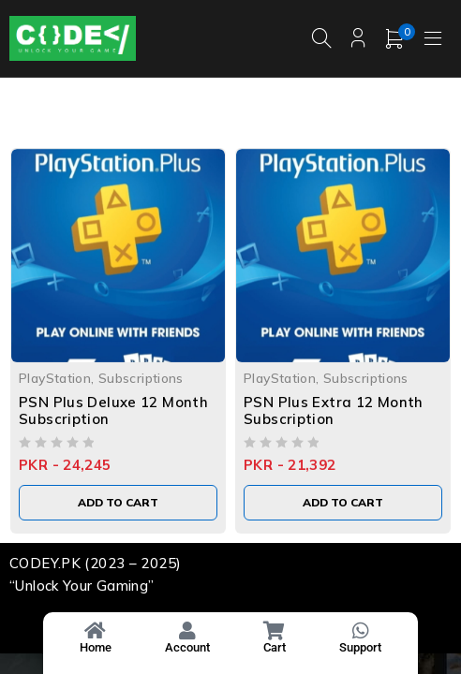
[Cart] (274, 631)
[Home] (95, 631)
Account (187, 647)
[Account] (187, 631)
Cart (274, 647)
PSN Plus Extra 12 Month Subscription (334, 410)
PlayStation (55, 378)
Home (96, 647)
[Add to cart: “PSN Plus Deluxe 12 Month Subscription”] (118, 502)
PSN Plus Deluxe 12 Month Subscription (113, 410)
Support (360, 647)
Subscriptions (141, 378)
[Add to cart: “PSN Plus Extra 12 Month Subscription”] (343, 502)
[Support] (360, 631)
